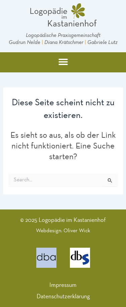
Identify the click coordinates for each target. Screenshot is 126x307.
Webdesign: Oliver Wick (63, 230)
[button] (63, 61)
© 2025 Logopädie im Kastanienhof (63, 220)
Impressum (63, 285)
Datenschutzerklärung (63, 296)
